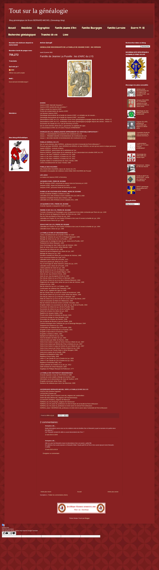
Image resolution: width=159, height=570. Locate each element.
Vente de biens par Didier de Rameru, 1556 (54, 340)
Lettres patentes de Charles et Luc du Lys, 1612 (55, 364)
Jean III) (54, 404)
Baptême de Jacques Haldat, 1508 (51, 313)
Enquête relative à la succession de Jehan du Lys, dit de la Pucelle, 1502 (63, 305)
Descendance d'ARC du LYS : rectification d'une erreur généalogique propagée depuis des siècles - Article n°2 (76, 121)
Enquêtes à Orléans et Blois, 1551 (51, 334)
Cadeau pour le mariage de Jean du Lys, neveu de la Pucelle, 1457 (62, 241)
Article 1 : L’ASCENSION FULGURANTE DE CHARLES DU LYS (61, 134)
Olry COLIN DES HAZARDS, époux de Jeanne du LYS (58, 169)
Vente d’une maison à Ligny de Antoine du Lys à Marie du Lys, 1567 (62, 346)
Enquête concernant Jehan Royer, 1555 (53, 381)
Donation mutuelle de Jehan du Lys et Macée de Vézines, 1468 (60, 255)
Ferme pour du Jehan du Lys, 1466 (51, 249)
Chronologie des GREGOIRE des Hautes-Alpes (141, 155)
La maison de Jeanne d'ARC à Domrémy (53, 177)
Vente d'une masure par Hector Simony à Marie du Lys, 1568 (60, 348)
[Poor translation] (12, 533)
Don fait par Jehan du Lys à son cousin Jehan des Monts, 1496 (60, 294)
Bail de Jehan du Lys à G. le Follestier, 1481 (54, 270)
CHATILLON (44, 391)
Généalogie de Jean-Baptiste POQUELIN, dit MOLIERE (142, 112)
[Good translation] (5, 533)
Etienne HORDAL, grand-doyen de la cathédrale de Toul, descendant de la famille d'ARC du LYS (71, 152)
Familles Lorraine (116, 28)
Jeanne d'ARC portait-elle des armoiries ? (53, 107)
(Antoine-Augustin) (55, 391)
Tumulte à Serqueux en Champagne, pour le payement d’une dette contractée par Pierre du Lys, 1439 (73, 212)
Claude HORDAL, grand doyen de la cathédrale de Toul (58, 150)
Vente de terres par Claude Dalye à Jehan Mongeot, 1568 (58, 350)
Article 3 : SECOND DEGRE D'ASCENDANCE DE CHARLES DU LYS (63, 138)
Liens (65, 34)
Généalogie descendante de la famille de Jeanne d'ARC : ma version (62, 117)
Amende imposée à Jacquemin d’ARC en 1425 (55, 206)
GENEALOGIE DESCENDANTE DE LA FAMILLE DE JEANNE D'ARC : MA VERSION (70, 47)
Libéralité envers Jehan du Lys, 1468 (52, 228)
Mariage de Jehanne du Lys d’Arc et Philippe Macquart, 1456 (60, 237)
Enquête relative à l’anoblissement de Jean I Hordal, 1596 (59, 161)
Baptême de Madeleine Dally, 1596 (51, 354)
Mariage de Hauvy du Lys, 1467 (50, 253)
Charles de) (52, 393)
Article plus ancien (113, 492)
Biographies (43, 28)
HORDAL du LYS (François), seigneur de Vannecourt (57, 402)
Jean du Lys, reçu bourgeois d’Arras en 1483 (54, 276)
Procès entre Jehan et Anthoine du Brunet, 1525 (55, 315)
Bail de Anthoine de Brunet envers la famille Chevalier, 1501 (59, 303)
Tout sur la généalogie (38, 10)
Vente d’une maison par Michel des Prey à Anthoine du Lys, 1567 (61, 344)
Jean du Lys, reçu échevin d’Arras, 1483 (53, 274)
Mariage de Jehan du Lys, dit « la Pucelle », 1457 (56, 239)
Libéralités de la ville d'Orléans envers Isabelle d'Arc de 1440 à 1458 (62, 196)
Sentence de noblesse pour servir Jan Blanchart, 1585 (57, 383)
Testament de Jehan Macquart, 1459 (52, 243)
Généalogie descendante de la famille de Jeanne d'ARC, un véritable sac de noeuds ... (68, 115)
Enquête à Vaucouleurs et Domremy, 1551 (53, 331)
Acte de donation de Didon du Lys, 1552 (53, 338)
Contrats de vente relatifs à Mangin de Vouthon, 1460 (57, 377)
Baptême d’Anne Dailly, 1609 (49, 356)
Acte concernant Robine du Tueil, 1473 (52, 257)
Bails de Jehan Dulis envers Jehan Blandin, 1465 (56, 247)
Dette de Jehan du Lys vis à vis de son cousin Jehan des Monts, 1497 (62, 298)
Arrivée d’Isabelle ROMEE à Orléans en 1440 (54, 193)
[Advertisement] (79, 472)
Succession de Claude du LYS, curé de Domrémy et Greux (59, 123)
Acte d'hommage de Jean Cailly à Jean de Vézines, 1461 (58, 245)
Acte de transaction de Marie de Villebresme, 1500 (56, 301)
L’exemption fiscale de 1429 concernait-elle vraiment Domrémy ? (143, 134)
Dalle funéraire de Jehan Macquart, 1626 (53, 366)
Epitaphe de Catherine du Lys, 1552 (51, 336)
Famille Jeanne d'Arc (65, 28)
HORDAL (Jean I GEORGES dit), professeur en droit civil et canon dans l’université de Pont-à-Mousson (73, 408)
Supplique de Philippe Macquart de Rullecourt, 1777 (57, 369)
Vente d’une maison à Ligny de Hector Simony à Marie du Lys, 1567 (62, 342)
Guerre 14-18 (138, 28)
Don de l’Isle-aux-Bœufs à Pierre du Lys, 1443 (55, 216)
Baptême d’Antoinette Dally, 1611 (51, 362)
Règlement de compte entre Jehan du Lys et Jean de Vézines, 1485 (62, 282)
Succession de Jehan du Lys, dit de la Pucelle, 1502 (57, 307)
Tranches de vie (49, 34)
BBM (12, 70)
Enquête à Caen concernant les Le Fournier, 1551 (56, 329)
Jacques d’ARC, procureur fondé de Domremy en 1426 (58, 187)
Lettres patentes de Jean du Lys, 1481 (52, 268)
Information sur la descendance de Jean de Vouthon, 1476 (59, 379)
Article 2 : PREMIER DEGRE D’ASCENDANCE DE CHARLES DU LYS (63, 136)
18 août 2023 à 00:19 (51, 449)
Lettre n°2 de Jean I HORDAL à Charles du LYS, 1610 (57, 156)
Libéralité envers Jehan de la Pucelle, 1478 (54, 266)
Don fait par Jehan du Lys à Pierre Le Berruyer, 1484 (57, 278)
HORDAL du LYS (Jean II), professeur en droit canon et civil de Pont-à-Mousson (66, 406)
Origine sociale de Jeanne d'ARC (51, 109)
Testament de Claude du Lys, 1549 (51, 325)
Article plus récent (46, 492)
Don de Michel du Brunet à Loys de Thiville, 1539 (56, 321)
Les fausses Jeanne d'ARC (49, 113)
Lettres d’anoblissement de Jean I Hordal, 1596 (55, 163)
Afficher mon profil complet (17, 73)
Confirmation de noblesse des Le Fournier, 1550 (55, 327)
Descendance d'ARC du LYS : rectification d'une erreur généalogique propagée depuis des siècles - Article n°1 (76, 119)
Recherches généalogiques (22, 34)
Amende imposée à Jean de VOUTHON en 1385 (56, 375)
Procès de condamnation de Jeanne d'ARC (54, 111)
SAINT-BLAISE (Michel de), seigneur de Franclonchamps (58, 397)
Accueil (12, 28)
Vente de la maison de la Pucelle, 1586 (52, 352)
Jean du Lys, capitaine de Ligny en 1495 (53, 290)
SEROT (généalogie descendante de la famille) (142, 188)
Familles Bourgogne (92, 28)
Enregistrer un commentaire (51, 453)
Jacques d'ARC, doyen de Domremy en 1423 (54, 185)
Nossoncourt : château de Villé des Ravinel (143, 165)
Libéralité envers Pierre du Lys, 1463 (52, 220)
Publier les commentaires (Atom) (58, 495)
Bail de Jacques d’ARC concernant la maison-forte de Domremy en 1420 (63, 183)
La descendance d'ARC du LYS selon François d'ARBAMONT (60, 128)
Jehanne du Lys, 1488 (47, 284)
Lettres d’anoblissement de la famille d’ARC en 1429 (57, 235)
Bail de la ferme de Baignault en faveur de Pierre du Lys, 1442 (60, 214)
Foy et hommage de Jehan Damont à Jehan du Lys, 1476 (58, 263)
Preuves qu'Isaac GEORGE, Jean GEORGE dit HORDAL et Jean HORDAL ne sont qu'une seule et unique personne (78, 146)
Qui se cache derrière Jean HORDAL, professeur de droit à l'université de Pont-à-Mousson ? (70, 144)
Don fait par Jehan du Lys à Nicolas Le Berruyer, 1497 (57, 296)
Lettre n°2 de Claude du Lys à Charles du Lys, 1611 (57, 360)
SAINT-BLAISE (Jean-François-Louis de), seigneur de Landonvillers (62, 395)
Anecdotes (26, 28)
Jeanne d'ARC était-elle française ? (51, 105)
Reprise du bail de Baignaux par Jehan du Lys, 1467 (57, 251)
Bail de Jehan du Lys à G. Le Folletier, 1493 (54, 286)
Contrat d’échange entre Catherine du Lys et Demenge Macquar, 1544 (63, 323)
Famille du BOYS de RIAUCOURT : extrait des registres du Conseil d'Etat (142, 178)
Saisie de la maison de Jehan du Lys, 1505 (54, 311)
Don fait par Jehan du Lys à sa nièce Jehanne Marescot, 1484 (60, 280)
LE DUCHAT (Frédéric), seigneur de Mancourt (55, 399)
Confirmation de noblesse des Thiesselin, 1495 (55, 288)
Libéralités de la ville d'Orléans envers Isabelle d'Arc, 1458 (59, 200)
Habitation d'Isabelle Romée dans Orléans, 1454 (55, 198)
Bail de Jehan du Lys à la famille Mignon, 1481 (55, 272)
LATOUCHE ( (44, 393)
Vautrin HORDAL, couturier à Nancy (51, 148)
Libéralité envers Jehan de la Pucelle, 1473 (54, 259)
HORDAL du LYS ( (46, 404)
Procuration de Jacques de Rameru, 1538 (53, 319)
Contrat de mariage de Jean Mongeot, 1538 (54, 317)
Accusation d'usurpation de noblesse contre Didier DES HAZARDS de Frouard (65, 171)
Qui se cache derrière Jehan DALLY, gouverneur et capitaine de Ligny (62, 126)
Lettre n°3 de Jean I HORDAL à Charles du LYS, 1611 (57, 158)
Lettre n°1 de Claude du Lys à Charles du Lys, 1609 (57, 358)
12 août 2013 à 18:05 (51, 434)
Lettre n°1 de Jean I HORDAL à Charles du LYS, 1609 (57, 154)
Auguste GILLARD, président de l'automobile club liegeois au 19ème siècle (142, 125)
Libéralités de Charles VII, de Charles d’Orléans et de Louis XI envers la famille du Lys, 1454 (70, 218)
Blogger (87, 518)
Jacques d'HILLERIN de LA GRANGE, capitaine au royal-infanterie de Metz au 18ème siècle (142, 103)
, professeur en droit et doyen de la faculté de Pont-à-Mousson (77, 404)
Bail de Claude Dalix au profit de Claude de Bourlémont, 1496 (60, 292)
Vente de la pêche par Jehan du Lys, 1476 (53, 261)
